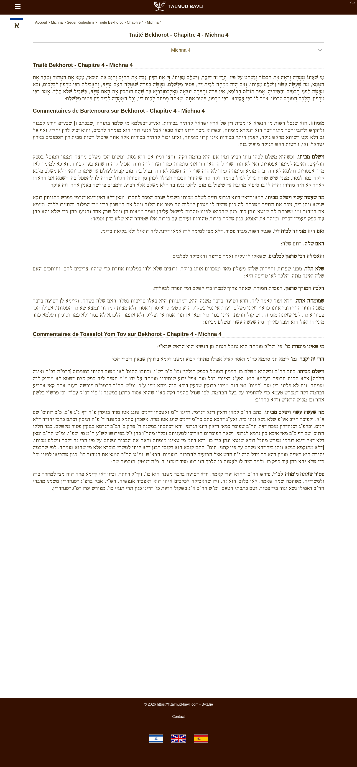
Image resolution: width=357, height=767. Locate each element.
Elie (210, 704)
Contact (178, 717)
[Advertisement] (178, 515)
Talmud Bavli (178, 6)
